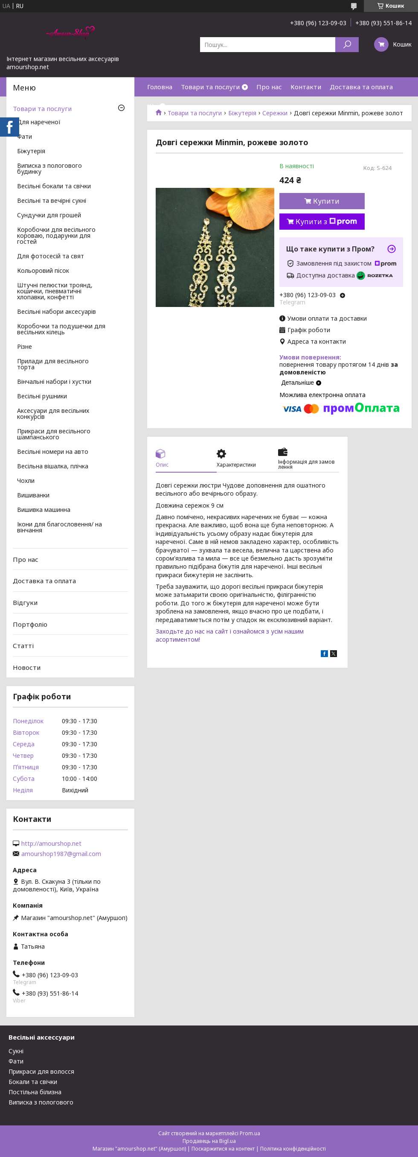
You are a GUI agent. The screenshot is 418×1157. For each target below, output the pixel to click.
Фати (24, 137)
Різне (24, 347)
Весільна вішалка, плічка (52, 466)
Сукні (16, 1051)
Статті (23, 645)
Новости (27, 667)
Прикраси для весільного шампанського (53, 434)
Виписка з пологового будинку (49, 169)
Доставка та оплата (361, 86)
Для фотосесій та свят (50, 256)
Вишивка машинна (43, 510)
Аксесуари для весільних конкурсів (53, 414)
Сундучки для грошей (49, 215)
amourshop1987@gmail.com (61, 854)
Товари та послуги (210, 86)
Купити (326, 201)
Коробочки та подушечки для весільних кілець (61, 329)
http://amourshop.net (51, 843)
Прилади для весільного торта (53, 364)
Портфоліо (30, 623)
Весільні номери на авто (52, 452)
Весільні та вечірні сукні (51, 201)
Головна (159, 86)
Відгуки (25, 602)
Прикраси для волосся (41, 1071)
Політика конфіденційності (293, 1148)
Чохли (26, 481)
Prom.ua (250, 1133)
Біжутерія (31, 151)
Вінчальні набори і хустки (54, 382)
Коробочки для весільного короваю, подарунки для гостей (56, 236)
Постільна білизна (35, 1092)
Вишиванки (33, 495)
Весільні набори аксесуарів (56, 312)
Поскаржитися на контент (223, 1148)
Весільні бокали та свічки (54, 186)
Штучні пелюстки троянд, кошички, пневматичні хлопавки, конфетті (55, 291)
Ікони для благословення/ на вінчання (59, 527)
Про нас (269, 86)
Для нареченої (39, 122)
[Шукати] (347, 44)
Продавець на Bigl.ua (209, 1141)
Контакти (305, 86)
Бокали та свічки (33, 1082)
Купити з (326, 221)
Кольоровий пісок (43, 271)
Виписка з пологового (41, 1102)
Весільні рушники (42, 396)
